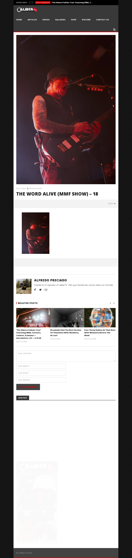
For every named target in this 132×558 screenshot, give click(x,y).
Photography (43, 2)
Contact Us (102, 20)
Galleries (60, 20)
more (112, 203)
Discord (86, 20)
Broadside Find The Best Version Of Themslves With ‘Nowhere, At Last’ (65, 333)
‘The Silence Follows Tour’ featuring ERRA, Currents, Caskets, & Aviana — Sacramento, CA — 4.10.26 (72, 2)
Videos (46, 20)
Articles (32, 20)
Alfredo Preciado (35, 188)
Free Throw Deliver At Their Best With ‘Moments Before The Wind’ (99, 333)
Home (19, 20)
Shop (73, 20)
